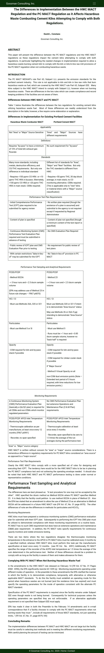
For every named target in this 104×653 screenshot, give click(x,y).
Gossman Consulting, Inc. (20, 3)
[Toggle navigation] (94, 3)
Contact (71, 651)
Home (63, 651)
